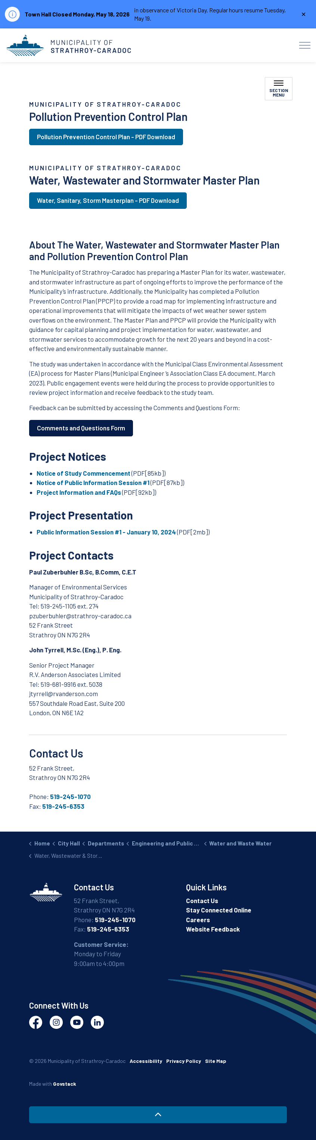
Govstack (64, 1083)
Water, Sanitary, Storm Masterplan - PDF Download (108, 200)
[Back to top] (158, 1114)
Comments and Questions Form (81, 428)
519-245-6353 (63, 806)
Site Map (215, 1061)
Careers (198, 919)
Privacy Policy (183, 1061)
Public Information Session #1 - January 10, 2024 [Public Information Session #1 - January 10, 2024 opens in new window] (106, 532)
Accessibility (146, 1061)
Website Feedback (213, 929)
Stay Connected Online (218, 910)
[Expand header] (305, 45)
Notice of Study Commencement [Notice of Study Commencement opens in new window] (83, 473)
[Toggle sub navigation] (278, 88)
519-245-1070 (70, 796)
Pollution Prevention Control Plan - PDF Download (106, 137)
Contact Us (202, 900)
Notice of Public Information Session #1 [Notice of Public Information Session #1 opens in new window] (93, 482)
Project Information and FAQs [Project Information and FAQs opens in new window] (79, 492)
